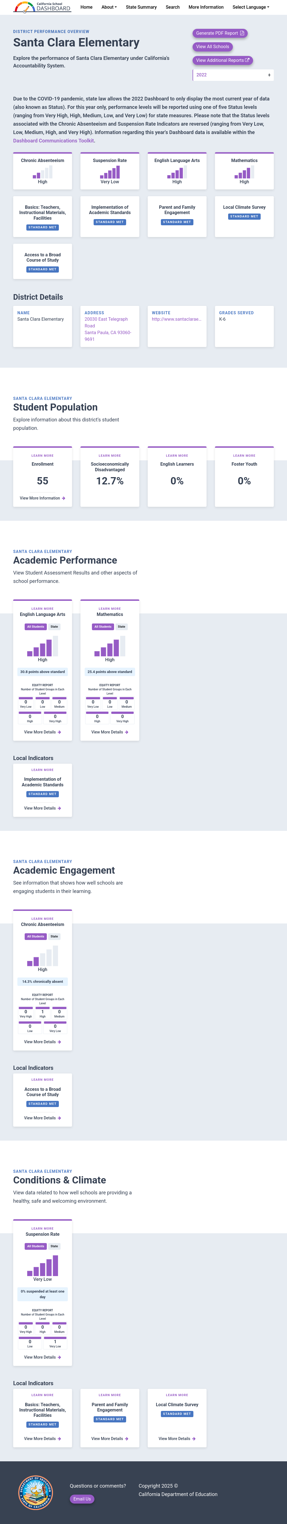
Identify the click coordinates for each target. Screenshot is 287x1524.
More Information (206, 7)
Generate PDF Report (220, 33)
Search (173, 7)
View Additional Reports (222, 60)
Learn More (42, 456)
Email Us (82, 1499)
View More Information (42, 498)
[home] (42, 7)
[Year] (233, 75)
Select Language (249, 7)
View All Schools (212, 46)
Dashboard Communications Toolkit (53, 141)
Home (86, 7)
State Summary (141, 7)
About (107, 7)
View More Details (42, 732)
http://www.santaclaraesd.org (177, 319)
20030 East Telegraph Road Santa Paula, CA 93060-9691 (108, 329)
